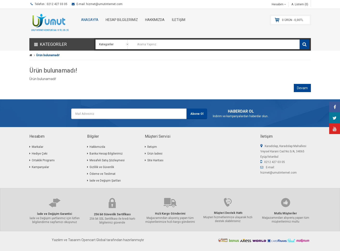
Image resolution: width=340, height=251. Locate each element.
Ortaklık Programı (43, 160)
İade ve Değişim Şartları (105, 180)
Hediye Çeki (39, 153)
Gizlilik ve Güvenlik (102, 167)
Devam (302, 88)
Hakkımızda (97, 147)
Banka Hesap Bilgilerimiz (106, 153)
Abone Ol (196, 113)
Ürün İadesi (154, 153)
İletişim (152, 147)
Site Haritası (155, 160)
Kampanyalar (40, 167)
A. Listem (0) (299, 4)
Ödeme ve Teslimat (102, 174)
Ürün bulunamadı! (47, 55)
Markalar (37, 147)
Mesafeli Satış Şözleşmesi (107, 160)
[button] (61, 44)
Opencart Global (93, 240)
